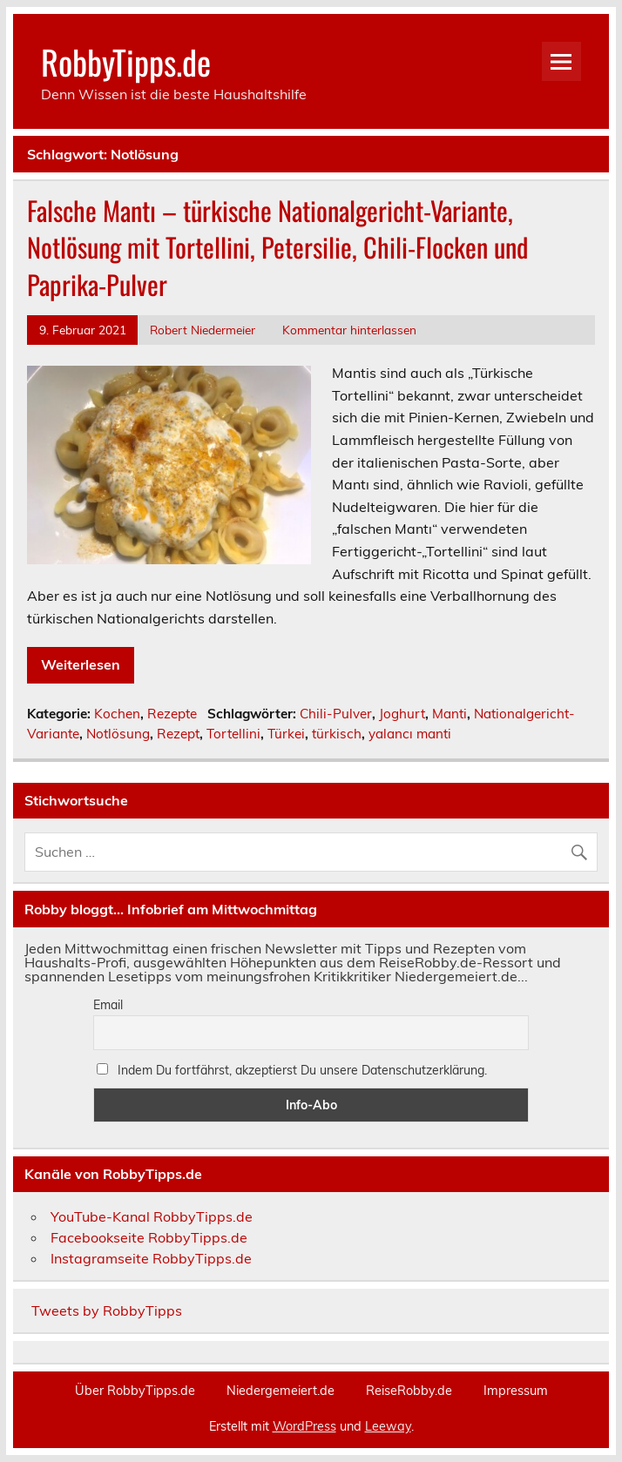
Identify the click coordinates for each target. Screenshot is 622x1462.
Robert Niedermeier (202, 329)
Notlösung (118, 733)
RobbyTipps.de (126, 61)
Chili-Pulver (336, 713)
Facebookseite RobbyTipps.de (149, 1237)
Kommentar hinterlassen (349, 329)
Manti (449, 713)
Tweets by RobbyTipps (106, 1310)
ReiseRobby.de (409, 1391)
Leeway (388, 1426)
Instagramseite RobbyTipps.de (151, 1258)
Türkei (286, 733)
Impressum (515, 1391)
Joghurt (402, 713)
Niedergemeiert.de (280, 1391)
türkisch (337, 733)
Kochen (117, 713)
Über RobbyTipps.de (135, 1391)
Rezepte (172, 713)
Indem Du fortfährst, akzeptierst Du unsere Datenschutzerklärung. (292, 1070)
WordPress (304, 1426)
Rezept (178, 733)
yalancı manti (409, 733)
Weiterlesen (80, 664)
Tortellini (233, 733)
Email (108, 1005)
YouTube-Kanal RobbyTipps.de (152, 1216)
